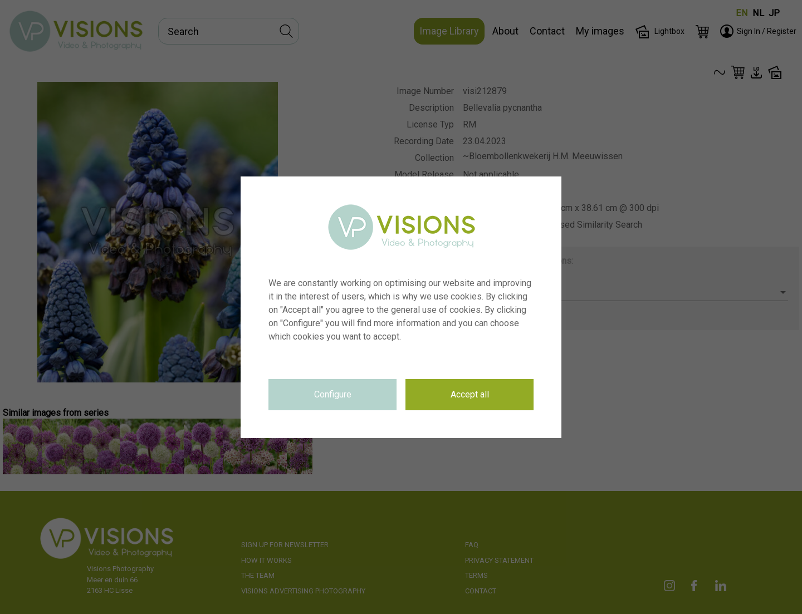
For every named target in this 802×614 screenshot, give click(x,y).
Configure (332, 394)
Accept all (470, 394)
